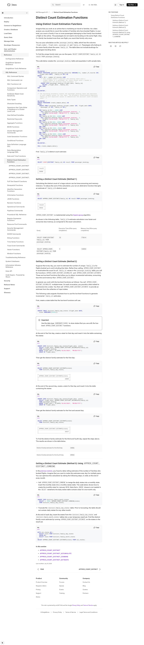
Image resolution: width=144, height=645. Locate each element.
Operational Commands (16, 207)
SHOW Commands (14, 234)
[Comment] (120, 46)
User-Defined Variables (15, 115)
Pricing (38, 619)
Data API (9, 271)
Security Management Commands (15, 229)
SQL (38, 66)
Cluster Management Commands (14, 132)
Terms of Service (88, 634)
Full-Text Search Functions (17, 181)
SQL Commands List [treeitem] (14, 80)
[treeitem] (15, 18)
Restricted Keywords (14, 119)
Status (38, 626)
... (51, 12)
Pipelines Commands (15, 211)
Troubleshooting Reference (15, 257)
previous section (46, 497)
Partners (85, 622)
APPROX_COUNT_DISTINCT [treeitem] (19, 166)
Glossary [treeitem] (7, 292)
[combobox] (115, 4)
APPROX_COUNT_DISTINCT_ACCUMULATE (55, 583)
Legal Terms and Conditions (88, 641)
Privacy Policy (76, 634)
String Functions (13, 238)
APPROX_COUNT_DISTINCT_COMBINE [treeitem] (19, 173)
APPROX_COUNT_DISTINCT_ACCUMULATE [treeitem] (19, 170)
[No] (115, 46)
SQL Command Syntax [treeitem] (15, 76)
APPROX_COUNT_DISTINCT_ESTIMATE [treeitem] (19, 177)
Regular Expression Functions (14, 219)
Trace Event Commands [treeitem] (16, 246)
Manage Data (9, 41)
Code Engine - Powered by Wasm (15, 276)
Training (61, 622)
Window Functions (14, 253)
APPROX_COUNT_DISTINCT (50, 580)
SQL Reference (11, 72)
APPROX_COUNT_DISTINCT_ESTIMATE (54, 589)
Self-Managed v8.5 (42, 12)
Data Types (11, 100)
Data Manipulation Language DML (14, 151)
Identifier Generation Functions (14, 190)
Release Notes (9, 285)
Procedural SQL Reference (16, 215)
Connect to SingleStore (12, 26)
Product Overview (41, 611)
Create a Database (11, 29)
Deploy (6, 22)
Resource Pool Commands (17, 224)
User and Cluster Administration (10, 50)
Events (61, 619)
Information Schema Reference (13, 266)
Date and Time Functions (16, 156)
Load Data (8, 33)
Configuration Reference (14, 59)
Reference (8, 55)
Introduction (8, 18)
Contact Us (86, 611)
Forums (61, 611)
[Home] (11, 4)
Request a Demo (41, 615)
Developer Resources (12, 45)
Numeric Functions (14, 203)
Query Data (8, 37)
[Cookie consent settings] (2, 642)
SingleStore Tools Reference (16, 68)
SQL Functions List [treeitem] (14, 84)
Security (7, 281)
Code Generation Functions (17, 137)
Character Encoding (14, 104)
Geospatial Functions (15, 185)
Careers (85, 619)
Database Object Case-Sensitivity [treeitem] (15, 95)
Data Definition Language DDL (16, 145)
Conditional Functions (15, 140)
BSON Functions (13, 127)
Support (7, 288)
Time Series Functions (15, 242)
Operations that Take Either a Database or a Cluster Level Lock (17, 109)
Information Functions (15, 195)
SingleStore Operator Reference (13, 63)
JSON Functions (13, 199)
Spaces (61, 615)
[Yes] (110, 46)
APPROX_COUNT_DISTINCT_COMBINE (54, 586)
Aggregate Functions (14, 123)
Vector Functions (13, 250)
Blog (84, 615)
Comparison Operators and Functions (17, 89)
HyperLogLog (78, 234)
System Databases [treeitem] (12, 261)
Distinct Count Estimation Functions (16, 161)
